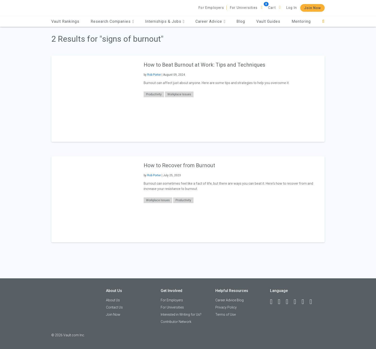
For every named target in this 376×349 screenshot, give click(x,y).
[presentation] (94, 98)
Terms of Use (225, 314)
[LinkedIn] (281, 301)
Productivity (154, 94)
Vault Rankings (65, 21)
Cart (272, 8)
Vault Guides (268, 21)
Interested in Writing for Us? (181, 314)
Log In (291, 8)
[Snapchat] (313, 301)
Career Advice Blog (229, 300)
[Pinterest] (305, 301)
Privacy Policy (226, 307)
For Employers (211, 8)
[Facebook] (273, 301)
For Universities (244, 8)
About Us (113, 300)
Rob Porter (154, 74)
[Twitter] (289, 301)
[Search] (323, 21)
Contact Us (114, 307)
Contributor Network (176, 322)
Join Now (312, 8)
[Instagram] (297, 301)
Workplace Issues (179, 94)
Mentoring (301, 21)
